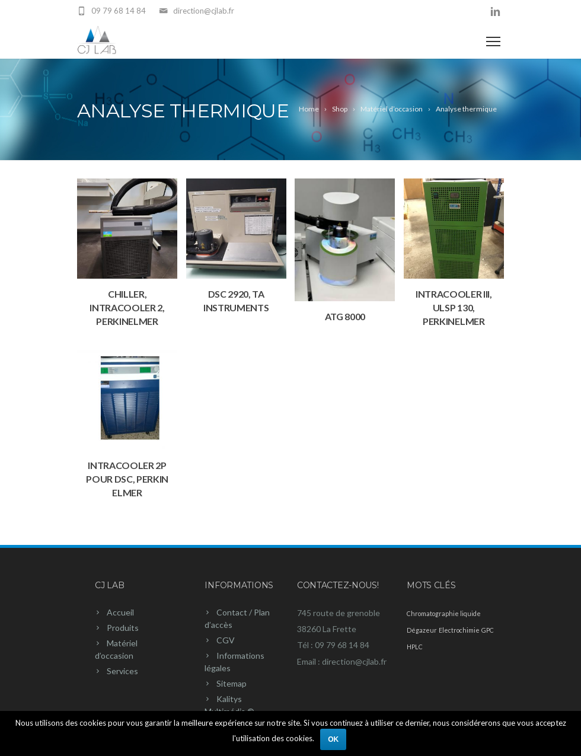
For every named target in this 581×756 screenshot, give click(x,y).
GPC (487, 630)
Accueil (120, 612)
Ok (333, 739)
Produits (123, 628)
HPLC (415, 646)
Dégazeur (422, 630)
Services (122, 671)
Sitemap (231, 683)
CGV (225, 640)
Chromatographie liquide (444, 613)
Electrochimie (459, 630)
